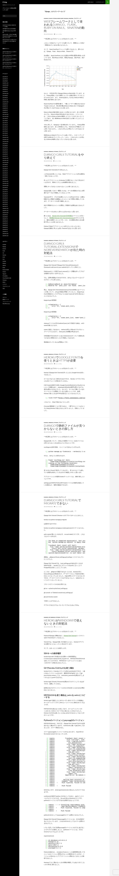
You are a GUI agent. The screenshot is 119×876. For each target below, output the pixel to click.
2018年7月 (5, 106)
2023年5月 (5, 76)
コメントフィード (7, 301)
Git (49, 617)
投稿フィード (6, 299)
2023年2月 (5, 79)
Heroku (51, 151)
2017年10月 (5, 116)
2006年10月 (5, 212)
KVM (4, 257)
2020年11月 (5, 83)
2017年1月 (5, 135)
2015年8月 (5, 164)
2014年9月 (5, 187)
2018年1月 (5, 112)
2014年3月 (5, 200)
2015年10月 (5, 162)
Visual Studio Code (7, 278)
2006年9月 (5, 214)
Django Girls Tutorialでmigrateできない (62, 501)
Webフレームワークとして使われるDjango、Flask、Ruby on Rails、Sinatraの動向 (64, 26)
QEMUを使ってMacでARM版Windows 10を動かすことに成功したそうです (10, 36)
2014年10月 (5, 185)
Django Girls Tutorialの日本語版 (62, 216)
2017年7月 (5, 122)
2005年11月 (5, 235)
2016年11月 (5, 139)
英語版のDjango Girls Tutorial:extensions (61, 218)
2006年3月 (5, 227)
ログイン (5, 297)
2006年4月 (5, 225)
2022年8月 (5, 81)
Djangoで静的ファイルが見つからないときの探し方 (64, 427)
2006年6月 (5, 221)
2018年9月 (5, 104)
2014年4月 (5, 198)
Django (46, 18)
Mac (4, 259)
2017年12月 (5, 114)
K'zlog (5, 2)
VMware (5, 280)
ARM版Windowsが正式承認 (9, 28)
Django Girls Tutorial (70, 635)
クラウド (5, 284)
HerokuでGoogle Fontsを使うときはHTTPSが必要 (64, 358)
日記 (4, 288)
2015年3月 (5, 175)
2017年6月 (5, 125)
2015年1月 (5, 179)
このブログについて (100, 2)
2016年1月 (5, 156)
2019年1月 (5, 99)
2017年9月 (5, 118)
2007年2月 (5, 204)
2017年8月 (5, 120)
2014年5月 (5, 196)
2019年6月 (5, 97)
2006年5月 (5, 223)
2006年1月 (5, 231)
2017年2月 (5, 133)
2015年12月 (5, 158)
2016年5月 (5, 150)
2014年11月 (5, 183)
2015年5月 (5, 171)
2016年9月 (5, 143)
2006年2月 (5, 229)
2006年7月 (5, 219)
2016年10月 (5, 141)
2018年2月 (5, 110)
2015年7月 (5, 166)
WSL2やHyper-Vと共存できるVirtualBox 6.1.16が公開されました (9, 41)
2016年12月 (5, 137)
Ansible (4, 244)
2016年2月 (5, 154)
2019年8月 (5, 95)
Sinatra (71, 18)
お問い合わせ (90, 2)
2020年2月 (5, 91)
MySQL (4, 261)
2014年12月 (5, 181)
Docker (4, 248)
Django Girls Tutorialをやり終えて (64, 156)
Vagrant (4, 273)
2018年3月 (5, 108)
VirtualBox (5, 276)
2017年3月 (5, 131)
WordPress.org (6, 303)
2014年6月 (5, 194)
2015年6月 (5, 168)
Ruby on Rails (64, 18)
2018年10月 (5, 102)
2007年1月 (5, 206)
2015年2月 (5, 177)
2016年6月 (5, 148)
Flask (50, 18)
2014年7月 (5, 191)
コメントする (58, 34)
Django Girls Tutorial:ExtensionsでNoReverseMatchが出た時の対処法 (64, 248)
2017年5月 (5, 127)
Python (54, 18)
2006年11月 (5, 210)
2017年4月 (5, 129)
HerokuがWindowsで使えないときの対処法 (63, 622)
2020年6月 (5, 87)
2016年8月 (5, 145)
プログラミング (77, 18)
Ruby (58, 18)
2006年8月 (5, 216)
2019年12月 (5, 93)
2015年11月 (5, 160)
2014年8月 (5, 189)
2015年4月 (5, 173)
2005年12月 (5, 233)
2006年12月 (5, 208)
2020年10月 (5, 85)
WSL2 (4, 282)
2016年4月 (5, 152)
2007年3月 (5, 202)
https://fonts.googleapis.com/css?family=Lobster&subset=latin (83, 398)
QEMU (4, 265)
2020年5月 (5, 89)
